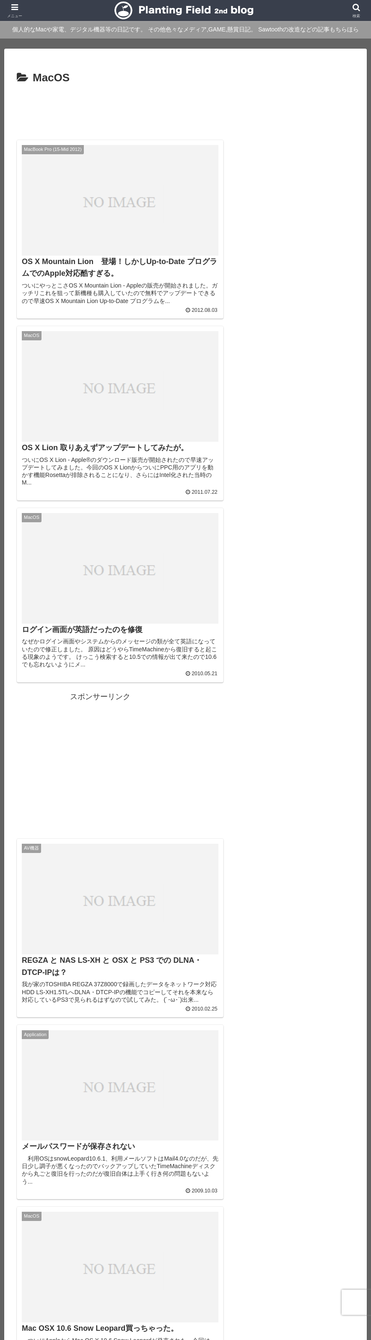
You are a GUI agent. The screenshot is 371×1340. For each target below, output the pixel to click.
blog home (61, 1282)
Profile (117, 1282)
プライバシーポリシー (186, 1292)
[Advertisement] (185, 111)
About (92, 1282)
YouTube (136, 1292)
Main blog (146, 1282)
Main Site (27, 1282)
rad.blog (178, 1282)
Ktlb (325, 1282)
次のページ (185, 1135)
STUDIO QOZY (291, 1282)
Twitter (347, 1282)
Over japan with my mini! (230, 1282)
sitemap (235, 1292)
